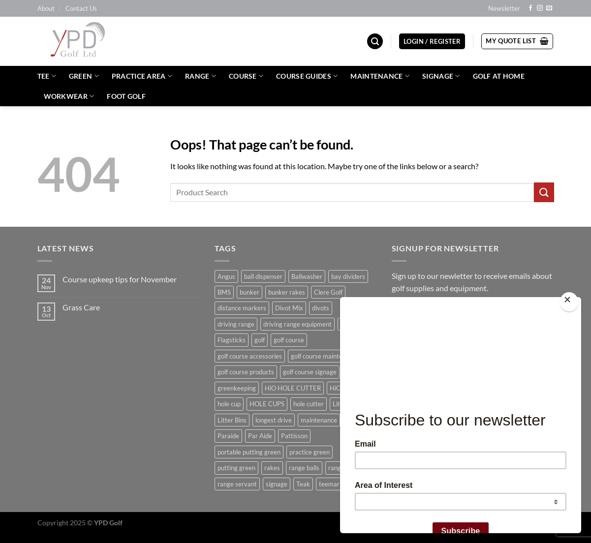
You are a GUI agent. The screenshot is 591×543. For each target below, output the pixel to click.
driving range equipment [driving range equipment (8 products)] (297, 324)
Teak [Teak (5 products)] (303, 484)
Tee (46, 76)
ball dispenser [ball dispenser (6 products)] (263, 276)
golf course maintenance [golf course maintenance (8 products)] (325, 356)
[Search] (375, 41)
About (46, 8)
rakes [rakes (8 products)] (272, 468)
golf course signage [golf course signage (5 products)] (310, 372)
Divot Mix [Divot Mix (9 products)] (289, 308)
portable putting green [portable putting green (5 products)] (249, 452)
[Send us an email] (549, 8)
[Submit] (544, 192)
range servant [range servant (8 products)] (237, 484)
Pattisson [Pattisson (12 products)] (294, 436)
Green (84, 76)
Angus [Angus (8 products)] (226, 276)
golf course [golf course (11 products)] (289, 340)
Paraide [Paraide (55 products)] (228, 436)
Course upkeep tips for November (119, 279)
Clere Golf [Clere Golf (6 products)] (328, 292)
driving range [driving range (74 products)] (236, 324)
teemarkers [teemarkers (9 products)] (335, 484)
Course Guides (307, 76)
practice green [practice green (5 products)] (309, 452)
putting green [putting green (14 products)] (236, 468)
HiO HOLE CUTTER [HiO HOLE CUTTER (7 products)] (293, 388)
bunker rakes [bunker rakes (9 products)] (286, 292)
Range (200, 76)
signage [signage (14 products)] (276, 484)
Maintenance (379, 76)
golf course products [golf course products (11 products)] (246, 372)
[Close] (569, 301)
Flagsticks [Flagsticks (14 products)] (232, 340)
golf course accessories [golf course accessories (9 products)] (250, 356)
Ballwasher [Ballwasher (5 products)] (306, 276)
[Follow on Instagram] (540, 8)
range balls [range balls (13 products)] (304, 468)
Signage (441, 76)
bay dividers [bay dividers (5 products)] (348, 276)
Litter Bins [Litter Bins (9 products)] (232, 420)
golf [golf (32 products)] (259, 340)
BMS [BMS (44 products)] (224, 292)
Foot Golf (126, 96)
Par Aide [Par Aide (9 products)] (260, 436)
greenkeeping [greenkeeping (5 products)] (237, 388)
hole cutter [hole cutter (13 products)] (308, 404)
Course (246, 76)
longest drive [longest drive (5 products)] (273, 420)
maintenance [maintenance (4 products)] (319, 420)
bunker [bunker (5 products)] (249, 292)
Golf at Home (499, 76)
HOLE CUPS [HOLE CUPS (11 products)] (266, 404)
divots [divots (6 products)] (320, 308)
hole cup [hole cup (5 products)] (229, 404)
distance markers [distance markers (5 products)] (242, 308)
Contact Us (81, 8)
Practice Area (142, 76)
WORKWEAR (69, 96)
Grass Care (81, 307)
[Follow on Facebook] (530, 8)
